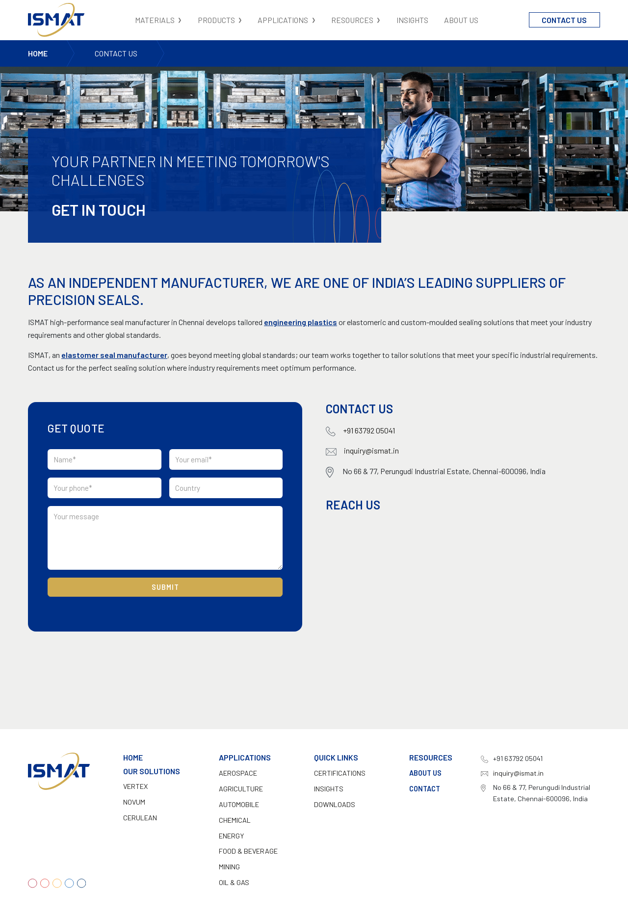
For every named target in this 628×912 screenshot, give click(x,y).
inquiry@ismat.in (362, 450)
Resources (352, 20)
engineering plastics (300, 322)
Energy (231, 836)
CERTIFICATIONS (340, 773)
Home (38, 53)
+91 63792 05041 (360, 431)
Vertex (135, 786)
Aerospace (238, 773)
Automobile (239, 804)
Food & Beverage (248, 851)
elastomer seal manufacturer (114, 354)
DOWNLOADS (334, 804)
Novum (134, 802)
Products (216, 20)
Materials (155, 20)
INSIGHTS (328, 789)
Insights (412, 20)
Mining (229, 866)
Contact (424, 789)
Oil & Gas (234, 882)
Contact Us (564, 20)
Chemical (235, 820)
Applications (283, 20)
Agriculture (241, 789)
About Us (461, 20)
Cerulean (140, 817)
